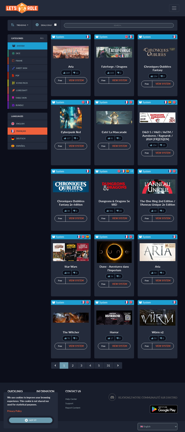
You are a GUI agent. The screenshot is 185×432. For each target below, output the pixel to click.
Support (69, 403)
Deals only (44, 25)
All (42, 38)
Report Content (72, 407)
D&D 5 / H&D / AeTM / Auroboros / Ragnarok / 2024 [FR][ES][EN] (157, 135)
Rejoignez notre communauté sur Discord (147, 397)
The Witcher (71, 332)
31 (108, 365)
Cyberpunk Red (71, 132)
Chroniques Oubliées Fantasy (157, 68)
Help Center (71, 399)
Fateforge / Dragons (114, 66)
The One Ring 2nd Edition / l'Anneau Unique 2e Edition (157, 202)
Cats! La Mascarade (114, 132)
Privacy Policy (14, 411)
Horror (114, 332)
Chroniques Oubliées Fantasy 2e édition (70, 202)
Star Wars (70, 266)
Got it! (30, 420)
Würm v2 (158, 332)
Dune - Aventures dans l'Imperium (114, 268)
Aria (71, 66)
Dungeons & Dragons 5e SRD (114, 202)
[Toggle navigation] (174, 8)
